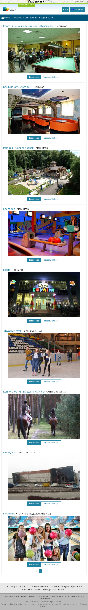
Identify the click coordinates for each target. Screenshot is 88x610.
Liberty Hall (9, 452)
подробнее (34, 77)
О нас (5, 586)
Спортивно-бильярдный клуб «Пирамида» (28, 26)
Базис (6, 269)
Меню (6, 17)
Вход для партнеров (53, 589)
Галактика (9, 513)
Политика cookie (39, 586)
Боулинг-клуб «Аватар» (17, 87)
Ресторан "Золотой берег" (18, 147)
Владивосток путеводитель (38, 596)
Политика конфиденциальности (67, 586)
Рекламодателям (31, 589)
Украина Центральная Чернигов (33, 17)
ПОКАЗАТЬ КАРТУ (26, 5)
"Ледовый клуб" (12, 330)
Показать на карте (51, 77)
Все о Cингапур (21, 596)
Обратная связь (19, 586)
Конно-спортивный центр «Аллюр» (24, 391)
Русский (77, 9)
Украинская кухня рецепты (59, 596)
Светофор (9, 209)
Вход (65, 9)
